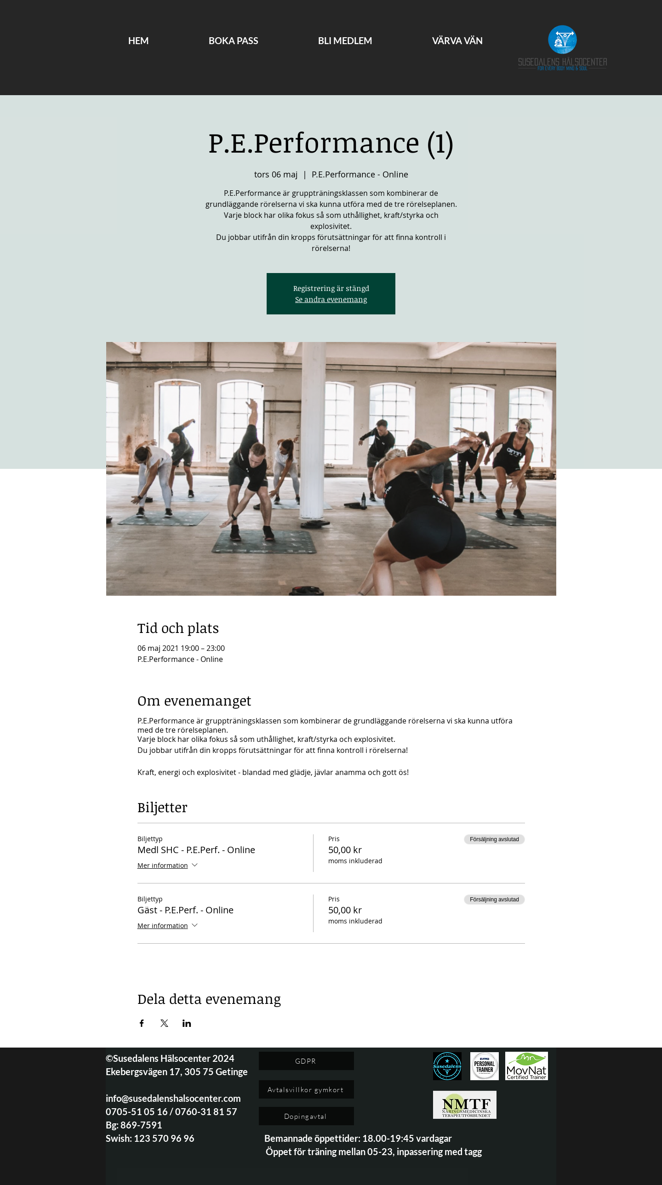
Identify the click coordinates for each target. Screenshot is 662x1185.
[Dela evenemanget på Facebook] (141, 1023)
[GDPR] (306, 1061)
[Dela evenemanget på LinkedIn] (187, 1023)
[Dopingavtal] (306, 1116)
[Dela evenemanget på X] (164, 1023)
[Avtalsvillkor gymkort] (306, 1089)
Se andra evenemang (331, 299)
